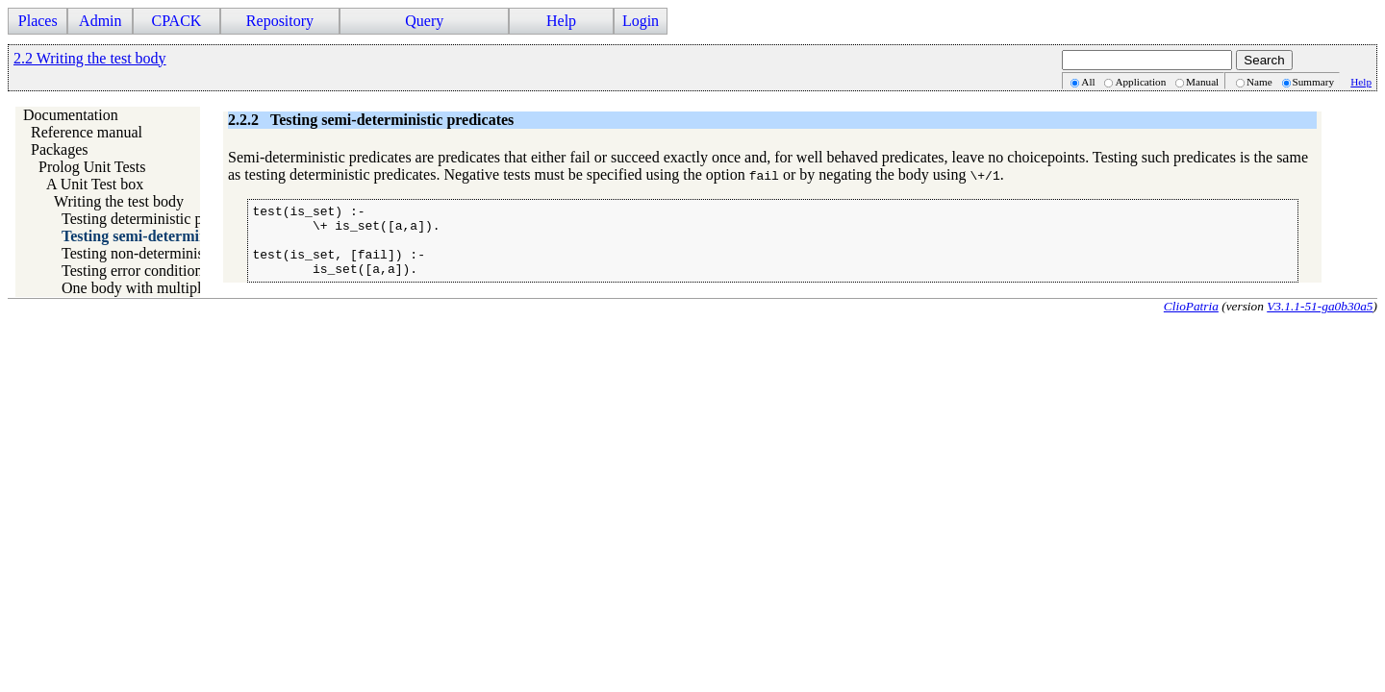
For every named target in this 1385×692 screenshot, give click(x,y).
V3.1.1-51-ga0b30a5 (1319, 320)
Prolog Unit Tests (91, 167)
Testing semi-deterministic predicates (183, 236)
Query (424, 20)
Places (38, 20)
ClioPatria (1191, 320)
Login (640, 20)
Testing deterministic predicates (159, 218)
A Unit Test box (94, 184)
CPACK (176, 20)
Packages (59, 149)
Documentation (70, 115)
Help (561, 20)
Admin (100, 20)
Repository (280, 20)
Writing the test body (119, 201)
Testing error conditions (135, 270)
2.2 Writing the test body (89, 58)
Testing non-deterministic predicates (174, 253)
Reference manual (86, 132)
